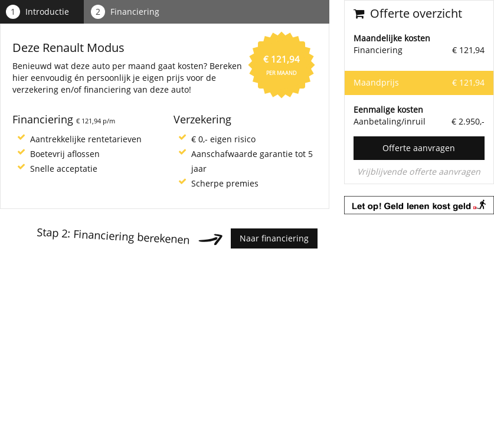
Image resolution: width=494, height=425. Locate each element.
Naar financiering (274, 238)
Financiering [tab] (125, 12)
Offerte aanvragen (418, 147)
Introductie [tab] (37, 12)
